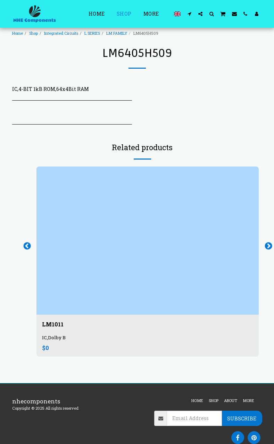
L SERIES (92, 33)
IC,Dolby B (54, 338)
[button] (189, 13)
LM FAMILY (116, 33)
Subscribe (241, 418)
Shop (33, 33)
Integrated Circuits (61, 33)
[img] (147, 240)
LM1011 (53, 324)
